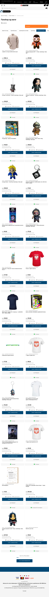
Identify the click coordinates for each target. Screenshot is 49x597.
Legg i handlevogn (12, 65)
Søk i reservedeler (35, 2)
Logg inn (46, 2)
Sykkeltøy (33, 30)
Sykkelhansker (14, 30)
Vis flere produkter (24, 560)
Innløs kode (30, 2)
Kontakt (24, 590)
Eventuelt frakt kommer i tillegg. (6, 104)
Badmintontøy (5, 30)
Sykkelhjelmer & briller (23, 30)
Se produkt (13, 69)
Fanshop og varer (41, 30)
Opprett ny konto (41, 2)
